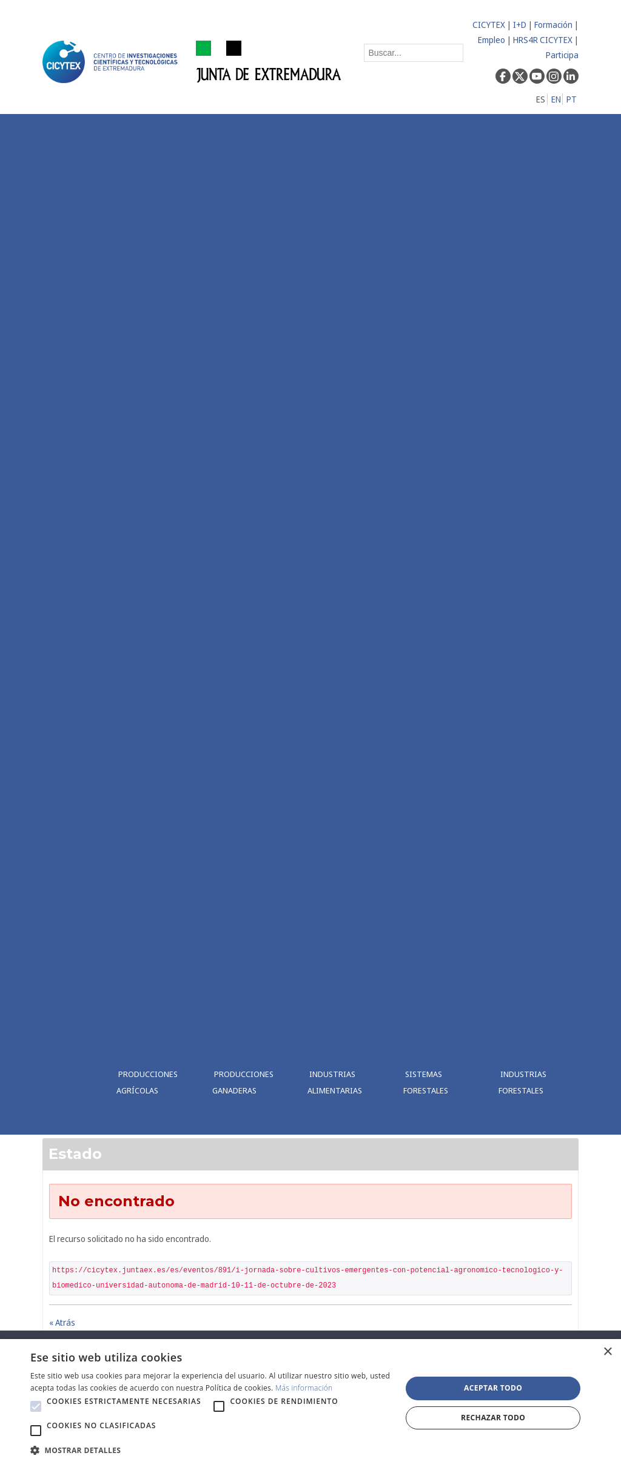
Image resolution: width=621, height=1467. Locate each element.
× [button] (607, 1352)
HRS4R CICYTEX (542, 39)
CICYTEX (488, 24)
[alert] (310, 1403)
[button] (36, 1406)
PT (571, 99)
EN (556, 99)
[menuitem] (155, 624)
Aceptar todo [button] (493, 1388)
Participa (562, 55)
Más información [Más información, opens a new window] (304, 1388)
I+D (519, 24)
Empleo (491, 39)
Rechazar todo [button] (493, 1417)
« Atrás (62, 1322)
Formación (553, 24)
